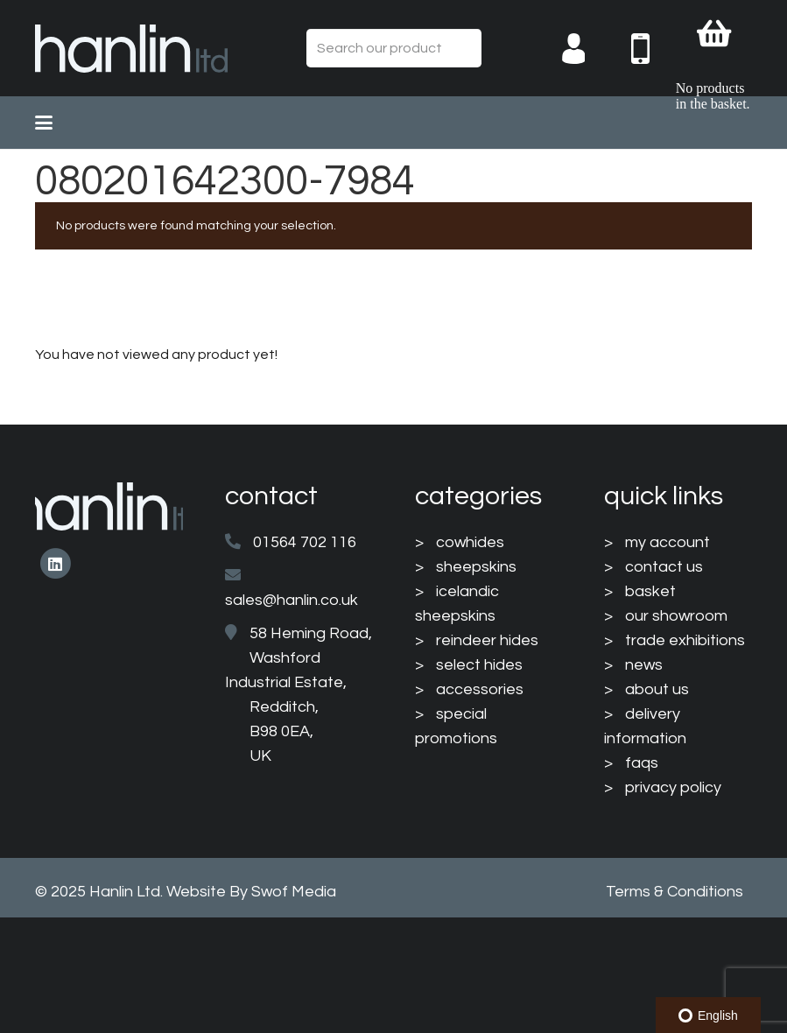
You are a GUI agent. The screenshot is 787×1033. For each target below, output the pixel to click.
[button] (44, 122)
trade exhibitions (685, 640)
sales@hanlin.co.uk (291, 600)
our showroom (676, 616)
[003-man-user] (587, 48)
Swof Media (293, 891)
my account (667, 542)
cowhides (470, 542)
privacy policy (673, 787)
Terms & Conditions (674, 891)
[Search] (461, 48)
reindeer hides (487, 640)
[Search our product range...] (393, 48)
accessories (479, 689)
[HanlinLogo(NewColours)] (131, 49)
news (644, 665)
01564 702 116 (304, 542)
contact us (664, 567)
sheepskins (476, 567)
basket (650, 591)
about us (657, 689)
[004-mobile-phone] (653, 48)
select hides (479, 665)
